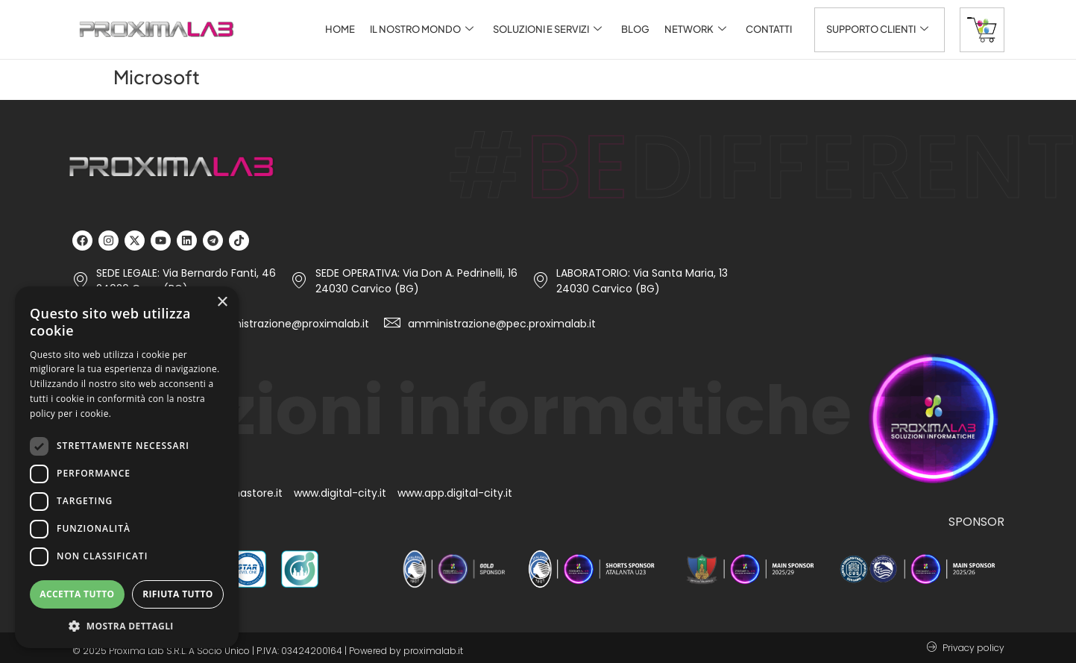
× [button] (221, 302)
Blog (635, 29)
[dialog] (127, 467)
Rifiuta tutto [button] (177, 594)
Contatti (769, 29)
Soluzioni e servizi (547, 29)
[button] (127, 625)
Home (340, 29)
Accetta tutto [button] (77, 594)
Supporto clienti (877, 29)
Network (695, 29)
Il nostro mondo (421, 29)
